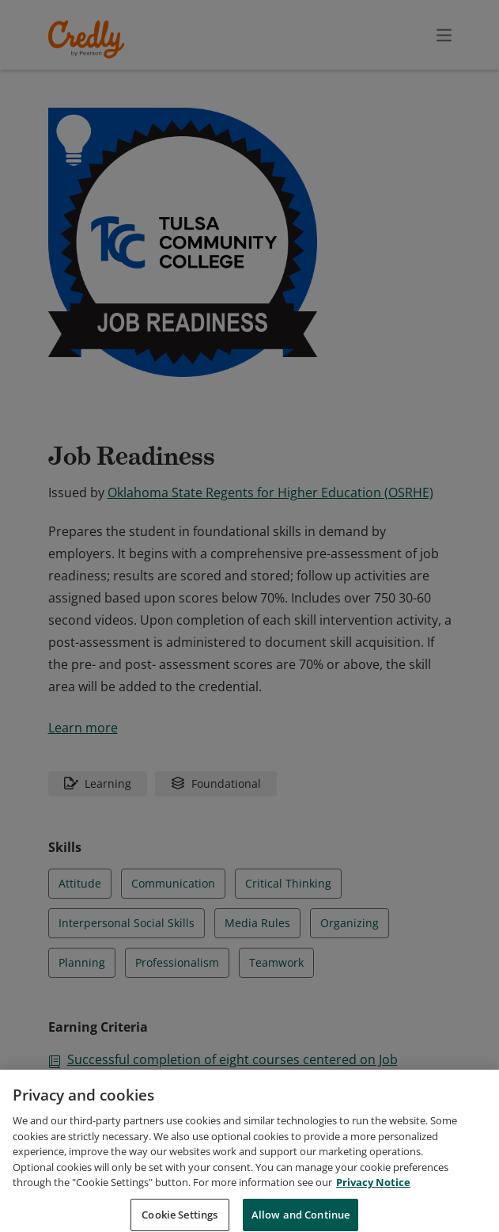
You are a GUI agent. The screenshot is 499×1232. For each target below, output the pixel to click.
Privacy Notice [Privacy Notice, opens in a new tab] (373, 1200)
